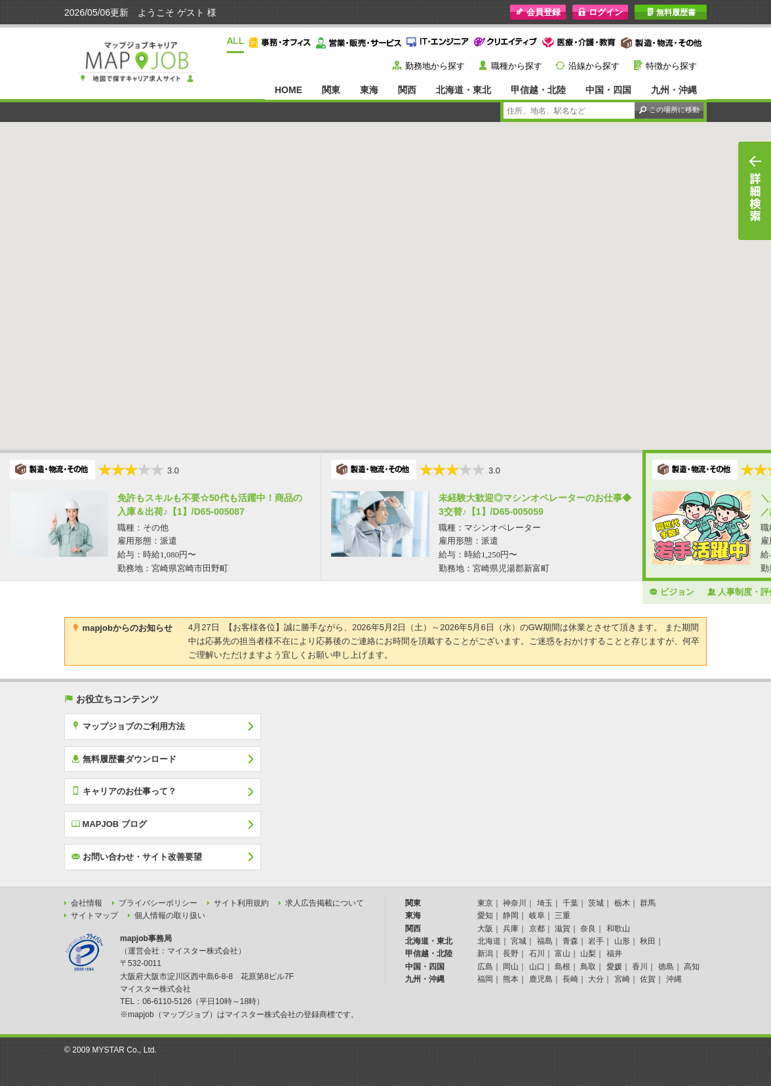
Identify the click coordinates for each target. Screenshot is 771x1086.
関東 (331, 90)
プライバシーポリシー (158, 903)
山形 (622, 941)
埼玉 (545, 903)
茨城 (596, 903)
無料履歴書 (671, 12)
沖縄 (674, 979)
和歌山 (618, 928)
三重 (562, 915)
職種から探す (516, 66)
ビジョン (671, 591)
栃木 (622, 903)
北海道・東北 (463, 90)
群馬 (648, 903)
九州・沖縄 (674, 90)
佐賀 (648, 979)
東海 (369, 90)
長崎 (570, 979)
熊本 (511, 979)
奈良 (588, 928)
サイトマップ (94, 915)
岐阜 (537, 915)
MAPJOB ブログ (109, 823)
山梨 (588, 953)
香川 (640, 966)
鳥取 (588, 966)
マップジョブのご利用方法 (128, 726)
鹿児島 (541, 979)
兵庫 (511, 928)
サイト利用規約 (241, 903)
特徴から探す (671, 66)
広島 (485, 966)
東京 (485, 903)
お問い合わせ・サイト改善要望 (136, 856)
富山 (562, 953)
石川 (537, 953)
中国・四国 (608, 90)
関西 (407, 90)
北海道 (489, 941)
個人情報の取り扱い (169, 915)
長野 (511, 953)
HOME (288, 90)
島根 (562, 966)
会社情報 (86, 903)
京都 (537, 928)
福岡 (485, 979)
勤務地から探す (435, 66)
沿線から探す (594, 66)
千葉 (570, 903)
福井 (614, 953)
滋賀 (562, 928)
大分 (596, 979)
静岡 (511, 915)
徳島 (666, 966)
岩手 (596, 941)
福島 (545, 941)
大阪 (485, 928)
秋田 (648, 941)
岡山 (511, 966)
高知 (692, 966)
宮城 (518, 941)
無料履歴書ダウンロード (123, 759)
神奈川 (514, 903)
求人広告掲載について (324, 903)
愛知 (485, 915)
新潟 (485, 953)
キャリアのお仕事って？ (123, 791)
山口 (537, 966)
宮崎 (622, 979)
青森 (570, 941)
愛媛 (614, 966)
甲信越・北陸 (538, 90)
